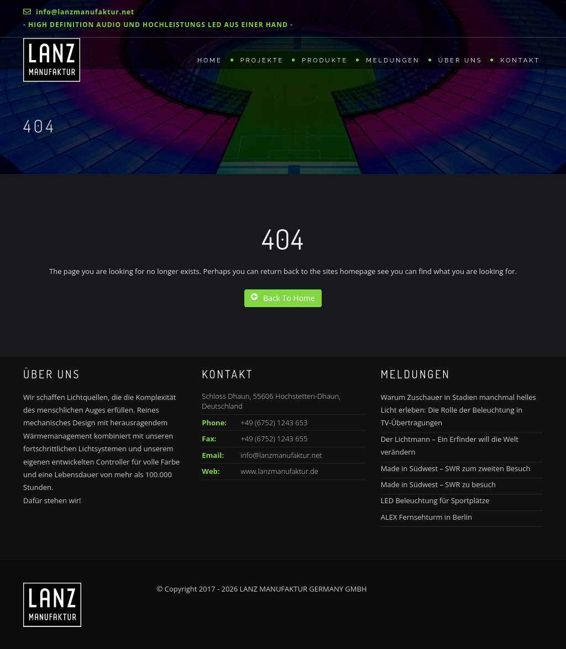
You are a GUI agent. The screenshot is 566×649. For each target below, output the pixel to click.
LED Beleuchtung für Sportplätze (435, 500)
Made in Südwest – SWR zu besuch (438, 484)
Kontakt (520, 60)
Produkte (325, 60)
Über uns (460, 60)
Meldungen (393, 60)
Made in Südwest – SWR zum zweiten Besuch (456, 468)
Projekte (262, 60)
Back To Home (283, 298)
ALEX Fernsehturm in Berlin (426, 517)
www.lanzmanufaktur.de (279, 471)
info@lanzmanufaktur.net (281, 455)
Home (209, 60)
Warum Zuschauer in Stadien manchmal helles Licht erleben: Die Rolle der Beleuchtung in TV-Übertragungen (458, 410)
